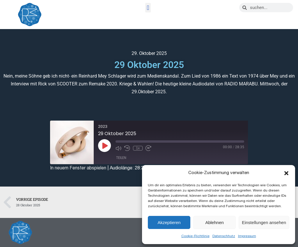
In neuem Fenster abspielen (78, 168)
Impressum (247, 236)
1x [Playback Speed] (138, 148)
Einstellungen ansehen (264, 222)
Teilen (121, 157)
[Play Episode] (104, 145)
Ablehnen (214, 222)
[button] (286, 173)
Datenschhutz (223, 236)
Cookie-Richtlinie (195, 236)
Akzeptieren (168, 222)
